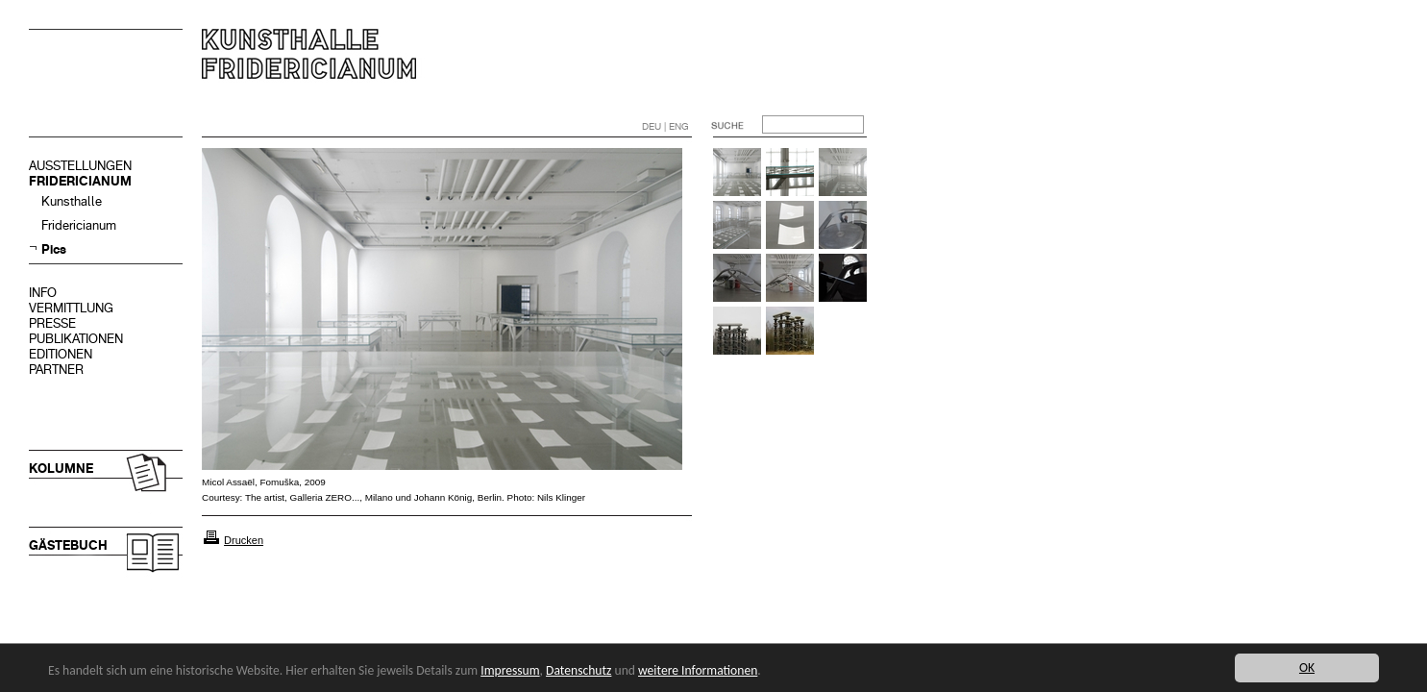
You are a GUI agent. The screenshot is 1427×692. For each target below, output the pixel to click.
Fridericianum (78, 225)
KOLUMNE (61, 468)
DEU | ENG (665, 126)
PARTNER (56, 369)
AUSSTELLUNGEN (80, 166)
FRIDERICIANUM (80, 181)
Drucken (243, 540)
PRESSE (52, 323)
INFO (43, 292)
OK (1307, 667)
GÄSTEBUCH (68, 545)
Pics (53, 249)
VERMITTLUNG (71, 308)
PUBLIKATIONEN (76, 339)
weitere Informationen (697, 670)
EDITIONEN (60, 354)
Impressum (509, 670)
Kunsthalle (71, 201)
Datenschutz (578, 670)
